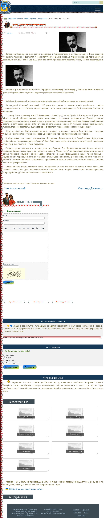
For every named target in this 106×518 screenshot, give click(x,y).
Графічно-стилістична (75, 451)
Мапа (86, 512)
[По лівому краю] (20, 228)
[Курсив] (10, 228)
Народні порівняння (25, 417)
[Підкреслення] (14, 228)
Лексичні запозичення (26, 434)
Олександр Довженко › (90, 188)
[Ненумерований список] (33, 228)
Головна (76, 510)
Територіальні (25, 468)
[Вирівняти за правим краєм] (28, 228)
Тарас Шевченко (14, 302)
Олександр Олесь (62, 302)
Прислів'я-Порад (75, 417)
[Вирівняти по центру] (24, 228)
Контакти (77, 512)
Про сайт (85, 510)
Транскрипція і (75, 434)
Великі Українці (30, 18)
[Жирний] (6, 228)
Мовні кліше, (26, 451)
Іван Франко (38, 302)
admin (9, 33)
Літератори (42, 18)
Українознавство (15, 18)
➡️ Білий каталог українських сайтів (26, 489)
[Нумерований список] (37, 228)
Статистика (80, 515)
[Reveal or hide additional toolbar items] (43, 228)
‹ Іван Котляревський (14, 188)
